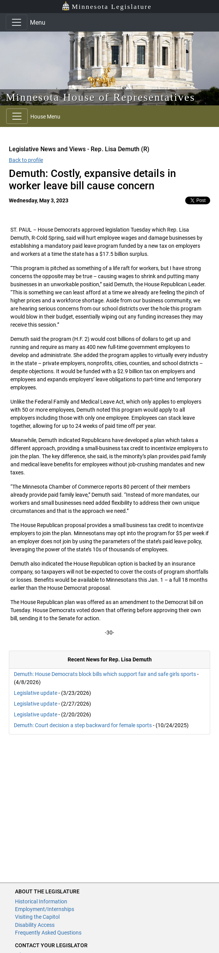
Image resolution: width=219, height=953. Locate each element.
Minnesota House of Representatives (100, 97)
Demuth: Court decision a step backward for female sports (83, 725)
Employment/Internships (44, 909)
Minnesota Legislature (106, 6)
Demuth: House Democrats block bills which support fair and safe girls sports (105, 674)
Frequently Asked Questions (48, 933)
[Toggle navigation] (16, 22)
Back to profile (26, 160)
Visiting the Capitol (37, 917)
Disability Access (35, 925)
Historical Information (41, 901)
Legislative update (35, 693)
